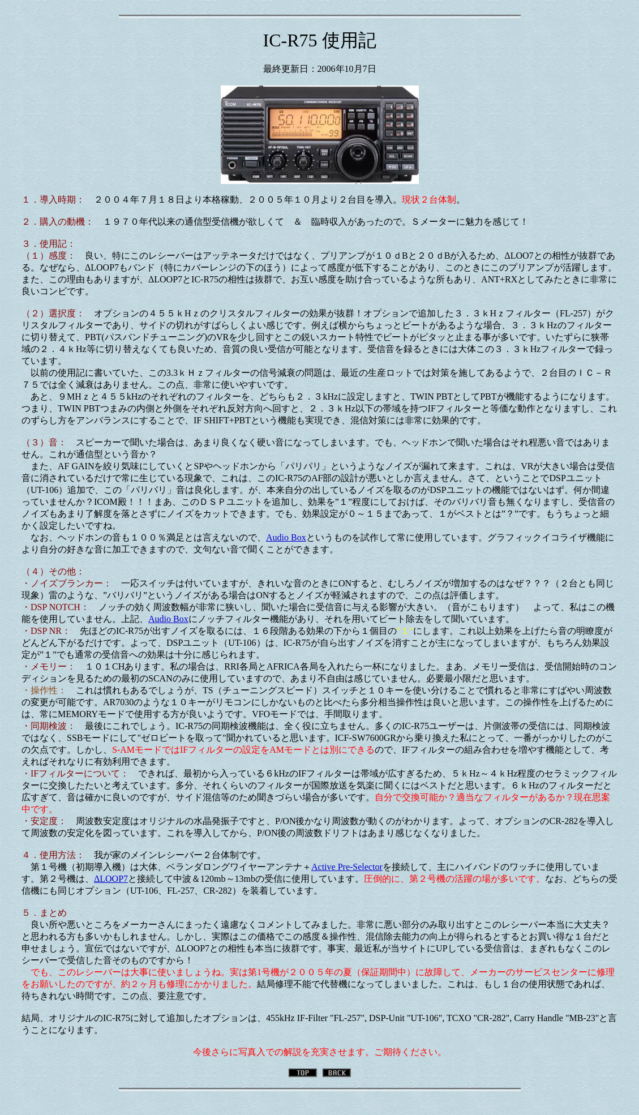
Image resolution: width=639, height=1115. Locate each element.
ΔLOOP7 (111, 879)
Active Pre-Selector (347, 867)
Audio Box (286, 537)
